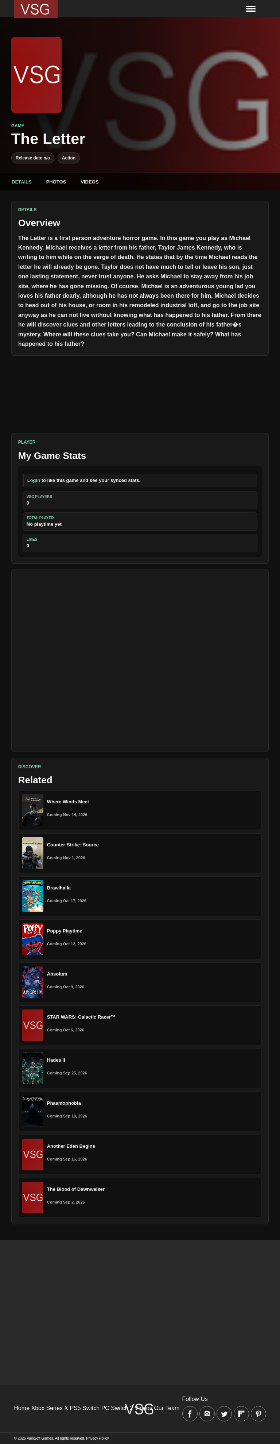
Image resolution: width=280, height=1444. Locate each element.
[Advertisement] (140, 660)
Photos (56, 182)
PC (105, 1408)
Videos (89, 182)
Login (33, 480)
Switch (91, 1408)
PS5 (75, 1408)
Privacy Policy (97, 1438)
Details (22, 182)
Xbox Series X (49, 1408)
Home (22, 1408)
